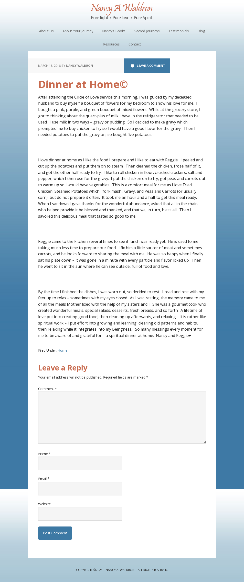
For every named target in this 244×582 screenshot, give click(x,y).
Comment (47, 388)
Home (62, 350)
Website (44, 504)
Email (44, 478)
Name (44, 453)
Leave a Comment (151, 66)
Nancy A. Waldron (122, 12)
